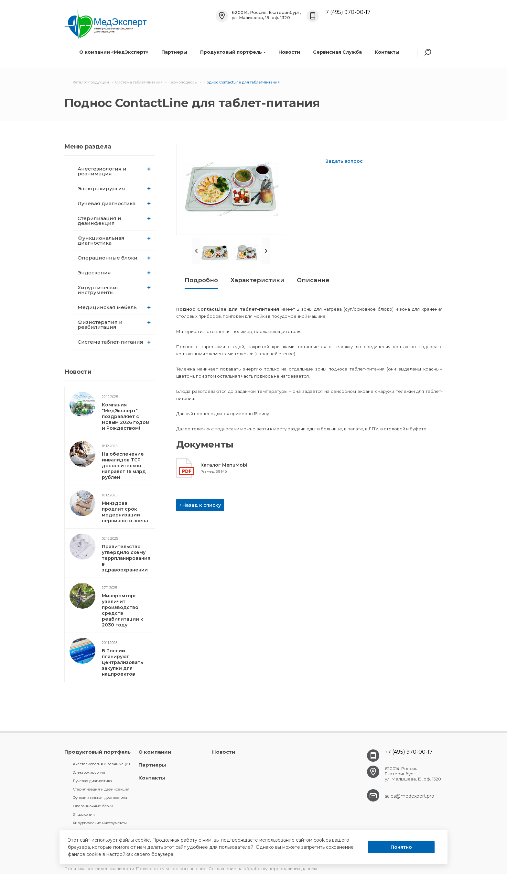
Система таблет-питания (114, 342)
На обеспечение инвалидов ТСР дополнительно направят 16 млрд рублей (124, 465)
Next (266, 251)
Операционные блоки (114, 258)
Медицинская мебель (114, 307)
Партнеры (174, 52)
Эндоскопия (114, 273)
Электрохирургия (114, 188)
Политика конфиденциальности (99, 868)
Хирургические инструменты (114, 289)
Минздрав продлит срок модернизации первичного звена (125, 512)
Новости (289, 52)
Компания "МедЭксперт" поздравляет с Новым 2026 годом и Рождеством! (125, 416)
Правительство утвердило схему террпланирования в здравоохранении (126, 558)
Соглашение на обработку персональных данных (263, 868)
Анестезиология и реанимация (114, 171)
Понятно (401, 847)
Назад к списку (200, 505)
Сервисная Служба (337, 52)
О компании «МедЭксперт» (113, 52)
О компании (154, 752)
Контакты (387, 52)
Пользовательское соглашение (171, 868)
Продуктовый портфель (232, 52)
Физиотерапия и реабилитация (114, 324)
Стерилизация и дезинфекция (114, 220)
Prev (196, 251)
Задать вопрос (344, 161)
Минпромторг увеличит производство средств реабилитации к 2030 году (122, 610)
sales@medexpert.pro (409, 796)
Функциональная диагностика (114, 240)
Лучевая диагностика (114, 203)
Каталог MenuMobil (224, 465)
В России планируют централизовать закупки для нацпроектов (122, 662)
